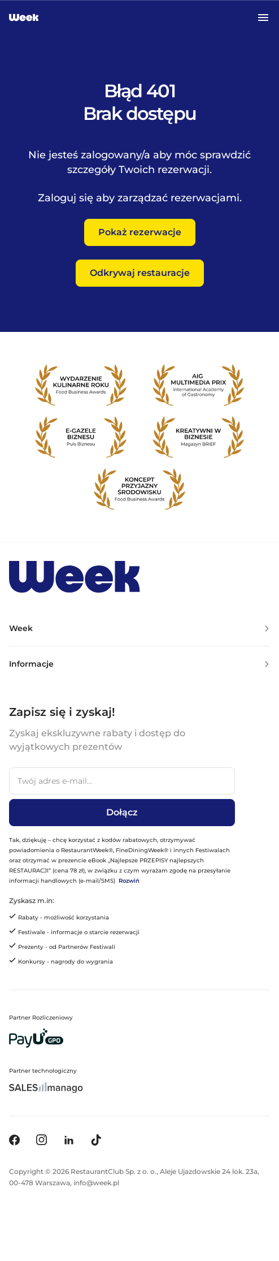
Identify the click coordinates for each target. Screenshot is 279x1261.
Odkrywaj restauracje (140, 272)
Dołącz (122, 812)
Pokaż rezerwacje (139, 232)
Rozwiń (129, 880)
